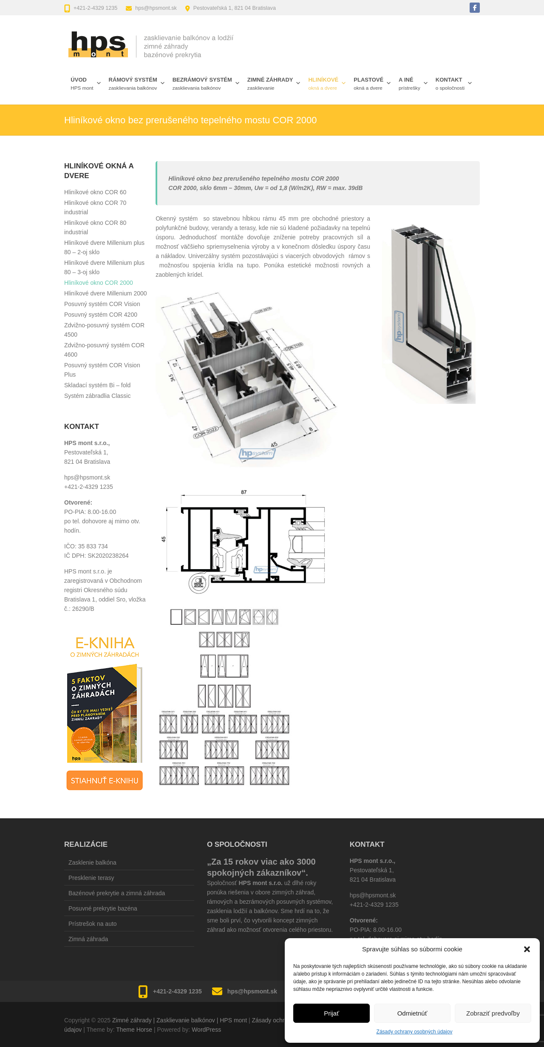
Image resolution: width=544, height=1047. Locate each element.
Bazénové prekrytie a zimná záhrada (116, 893)
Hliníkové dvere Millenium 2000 (105, 293)
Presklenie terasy (91, 877)
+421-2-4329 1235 (95, 8)
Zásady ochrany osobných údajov (415, 1032)
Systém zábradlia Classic (97, 395)
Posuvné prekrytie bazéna (102, 908)
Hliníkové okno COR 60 (95, 192)
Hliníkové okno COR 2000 (98, 282)
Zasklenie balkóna (92, 862)
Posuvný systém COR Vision (102, 304)
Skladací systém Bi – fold (97, 385)
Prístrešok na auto (92, 923)
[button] (527, 949)
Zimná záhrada (88, 939)
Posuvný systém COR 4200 (100, 314)
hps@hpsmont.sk (156, 8)
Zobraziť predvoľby (493, 1013)
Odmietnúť (412, 1013)
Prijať (331, 1013)
